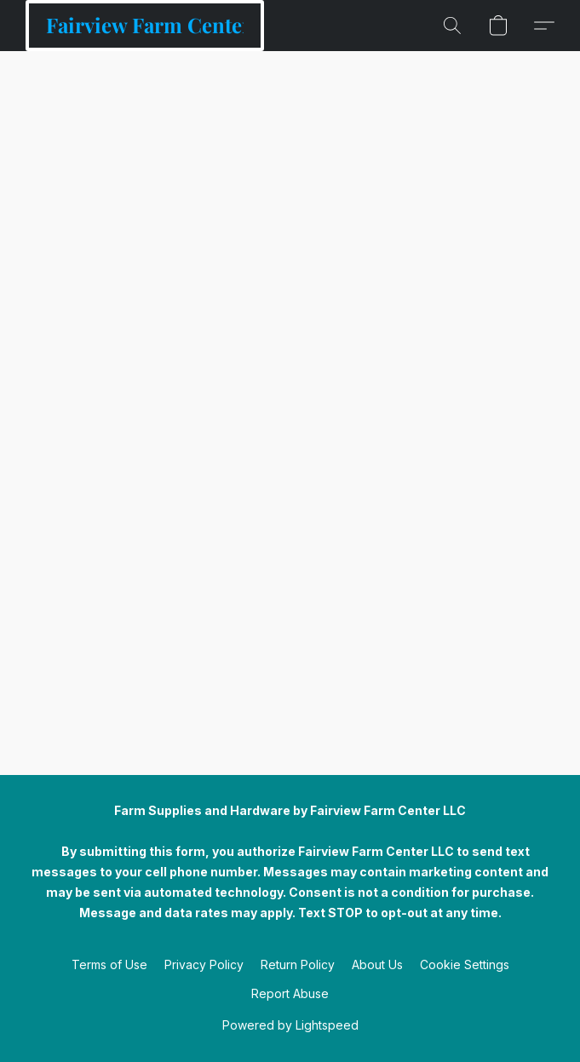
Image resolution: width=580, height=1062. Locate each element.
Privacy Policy (204, 964)
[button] (145, 25)
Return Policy (298, 964)
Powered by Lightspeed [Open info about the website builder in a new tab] (290, 1025)
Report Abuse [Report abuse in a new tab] (290, 993)
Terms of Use (109, 964)
